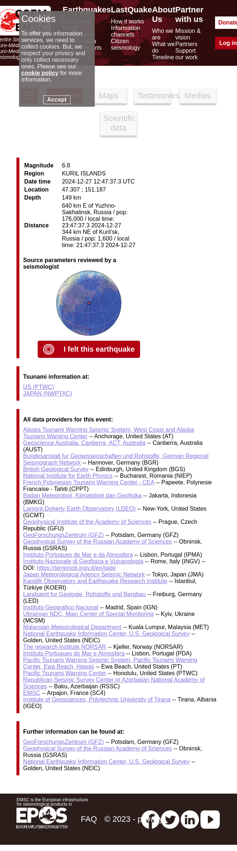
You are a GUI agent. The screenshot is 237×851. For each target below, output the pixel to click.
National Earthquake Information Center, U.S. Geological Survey (106, 634)
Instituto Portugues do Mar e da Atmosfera (78, 555)
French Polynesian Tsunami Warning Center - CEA (88, 482)
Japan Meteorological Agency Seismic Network (84, 574)
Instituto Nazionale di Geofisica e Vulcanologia (83, 561)
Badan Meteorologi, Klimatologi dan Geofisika (82, 495)
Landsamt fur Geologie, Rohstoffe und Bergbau (84, 594)
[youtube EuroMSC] (210, 819)
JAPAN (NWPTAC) (47, 393)
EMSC (31, 693)
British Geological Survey (56, 469)
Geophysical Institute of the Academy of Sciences (87, 522)
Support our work (186, 54)
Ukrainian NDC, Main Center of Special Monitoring (88, 614)
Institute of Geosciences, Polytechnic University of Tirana (96, 699)
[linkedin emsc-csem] (190, 819)
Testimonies (154, 95)
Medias (198, 95)
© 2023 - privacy (134, 819)
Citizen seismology (125, 44)
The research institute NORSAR (64, 647)
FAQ (89, 819)
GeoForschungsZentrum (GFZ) (63, 535)
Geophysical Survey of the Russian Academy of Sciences (97, 541)
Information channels (125, 31)
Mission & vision (187, 34)
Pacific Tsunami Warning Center (64, 673)
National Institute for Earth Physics (68, 476)
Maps (108, 95)
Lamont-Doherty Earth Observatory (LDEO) (79, 509)
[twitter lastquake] (170, 819)
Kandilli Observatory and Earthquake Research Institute (95, 581)
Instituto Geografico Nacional (60, 607)
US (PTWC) (38, 387)
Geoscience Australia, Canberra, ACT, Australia (84, 443)
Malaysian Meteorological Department (72, 627)
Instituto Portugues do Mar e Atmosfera (73, 653)
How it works (127, 21)
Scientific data (119, 123)
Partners (186, 44)
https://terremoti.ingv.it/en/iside (76, 568)
